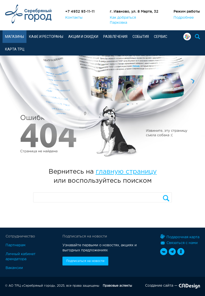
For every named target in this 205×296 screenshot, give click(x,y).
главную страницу (126, 172)
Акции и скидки (83, 37)
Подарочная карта (187, 36)
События (140, 37)
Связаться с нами (179, 243)
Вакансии (14, 268)
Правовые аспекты (117, 285)
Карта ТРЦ (14, 49)
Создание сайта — (172, 287)
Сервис (160, 37)
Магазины (14, 37)
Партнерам (15, 245)
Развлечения (115, 37)
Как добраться (123, 17)
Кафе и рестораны (46, 37)
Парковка (118, 22)
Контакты (74, 17)
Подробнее (184, 17)
